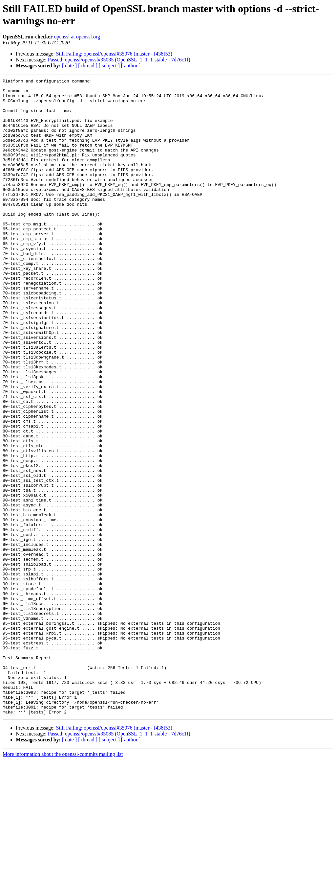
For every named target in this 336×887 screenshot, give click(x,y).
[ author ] (131, 65)
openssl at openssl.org (77, 36)
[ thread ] (87, 65)
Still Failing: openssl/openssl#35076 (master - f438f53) (114, 54)
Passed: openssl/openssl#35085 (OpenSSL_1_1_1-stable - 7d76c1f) (119, 59)
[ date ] (69, 65)
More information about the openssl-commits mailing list (63, 881)
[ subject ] (109, 65)
